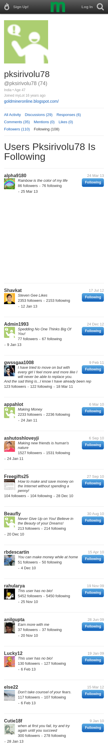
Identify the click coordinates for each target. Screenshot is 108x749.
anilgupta (14, 619)
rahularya (14, 585)
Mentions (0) (44, 122)
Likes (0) (65, 122)
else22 (11, 687)
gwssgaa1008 (19, 362)
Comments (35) (17, 122)
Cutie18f (13, 720)
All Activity (12, 115)
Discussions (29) (38, 115)
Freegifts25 (16, 476)
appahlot (13, 404)
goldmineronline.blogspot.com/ (31, 101)
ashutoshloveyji (21, 438)
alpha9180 (15, 175)
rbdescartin (16, 552)
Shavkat (13, 290)
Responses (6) (68, 115)
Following (93, 182)
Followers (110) (17, 129)
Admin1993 (16, 324)
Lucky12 (13, 653)
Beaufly (12, 513)
